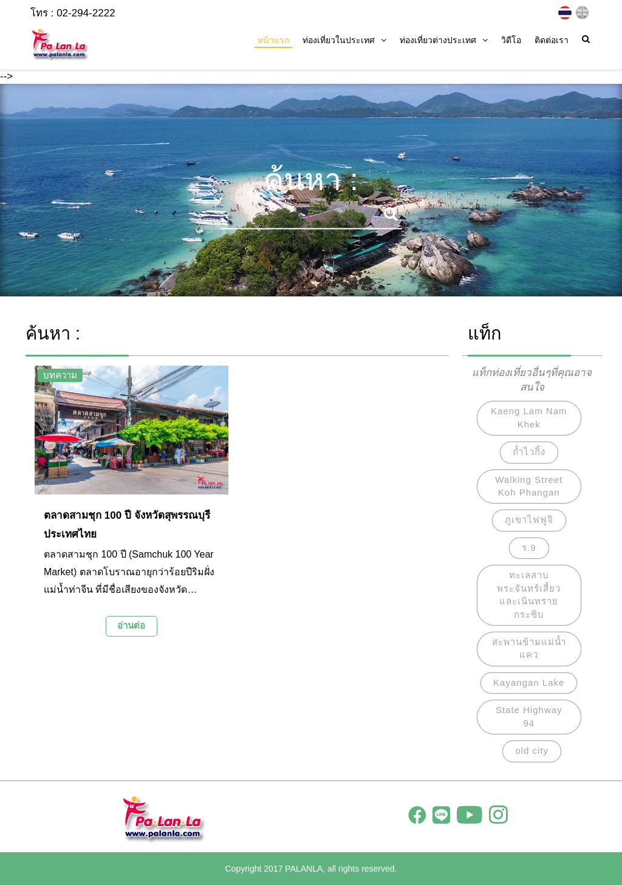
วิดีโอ (511, 40)
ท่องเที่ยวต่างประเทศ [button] (444, 40)
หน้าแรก (273, 40)
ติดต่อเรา (552, 40)
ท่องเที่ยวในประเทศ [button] (344, 40)
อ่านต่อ (131, 625)
